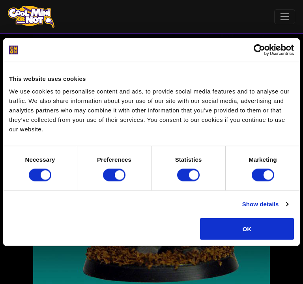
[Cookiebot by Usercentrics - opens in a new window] (259, 50)
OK (247, 228)
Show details (260, 204)
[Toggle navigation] (284, 16)
